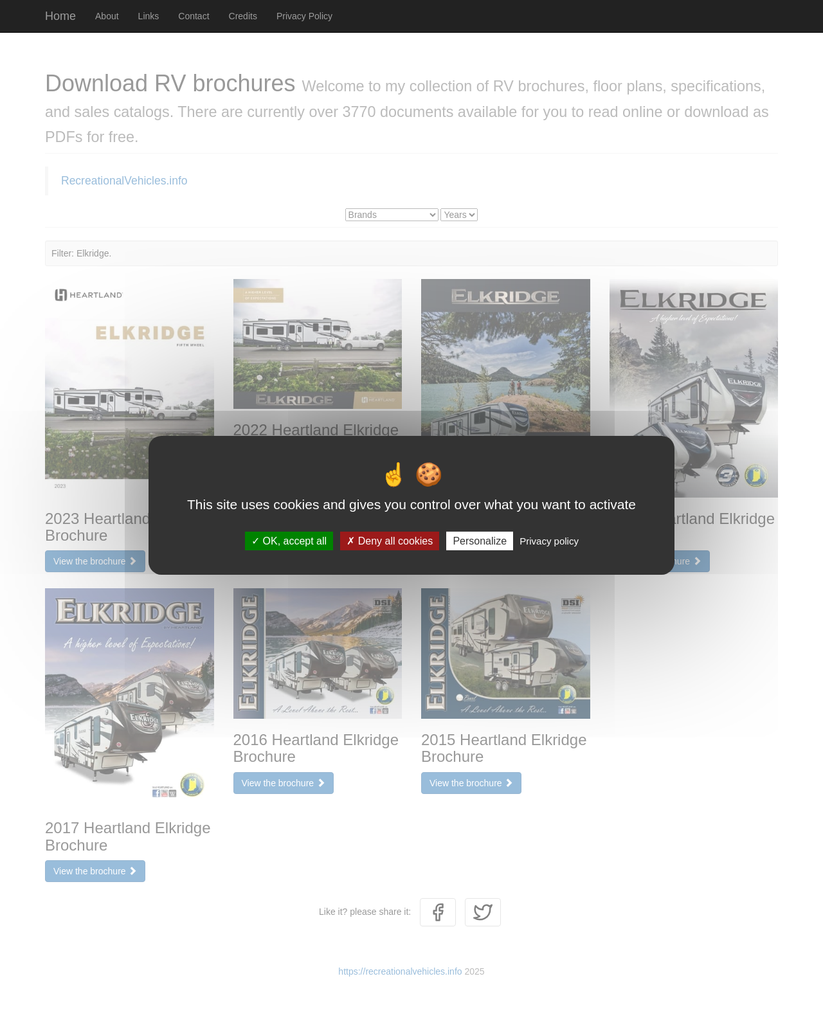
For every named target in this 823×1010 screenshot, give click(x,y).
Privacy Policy (304, 16)
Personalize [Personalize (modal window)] (480, 540)
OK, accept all (289, 540)
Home (60, 16)
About (107, 16)
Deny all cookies (390, 540)
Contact (193, 16)
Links (148, 16)
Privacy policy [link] (549, 540)
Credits (243, 16)
